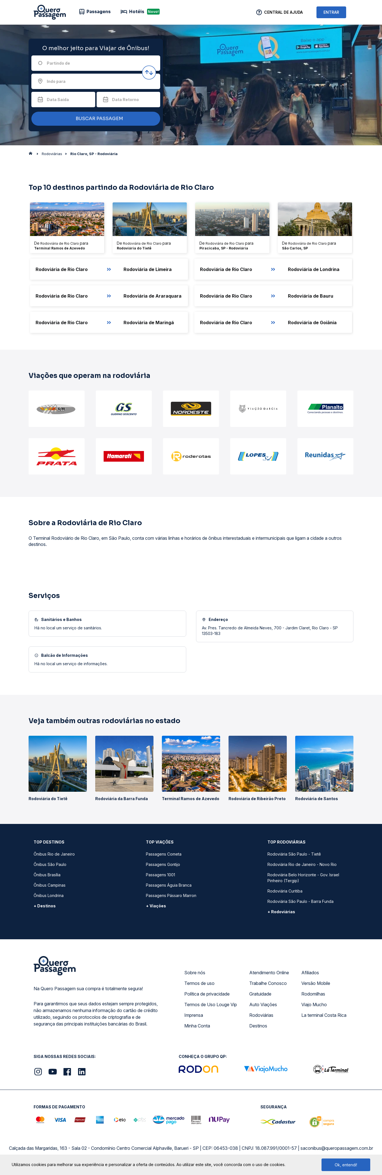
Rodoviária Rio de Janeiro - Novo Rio (302, 864)
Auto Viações (263, 1004)
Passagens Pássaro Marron (171, 895)
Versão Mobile (315, 983)
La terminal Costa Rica (323, 1015)
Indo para (56, 81)
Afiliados (310, 972)
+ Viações (156, 905)
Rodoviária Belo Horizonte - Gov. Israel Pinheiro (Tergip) (303, 877)
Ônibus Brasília (47, 874)
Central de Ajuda (283, 12)
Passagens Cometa (163, 854)
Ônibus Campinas (50, 885)
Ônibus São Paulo (50, 864)
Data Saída (58, 99)
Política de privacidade (207, 994)
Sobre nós (194, 972)
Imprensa (193, 1015)
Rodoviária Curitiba (284, 891)
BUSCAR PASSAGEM (94, 119)
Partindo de (58, 63)
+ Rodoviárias (281, 911)
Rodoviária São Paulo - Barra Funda (300, 901)
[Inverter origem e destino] (149, 72)
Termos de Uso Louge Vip (210, 1004)
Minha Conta (197, 1026)
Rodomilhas (313, 994)
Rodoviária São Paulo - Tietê (294, 854)
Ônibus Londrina (49, 895)
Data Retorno (125, 99)
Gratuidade (260, 994)
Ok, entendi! (346, 1164)
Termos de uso (199, 983)
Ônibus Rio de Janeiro (54, 854)
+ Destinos (45, 905)
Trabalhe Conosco (268, 983)
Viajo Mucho (314, 1004)
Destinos (258, 1026)
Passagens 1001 (160, 874)
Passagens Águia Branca (169, 885)
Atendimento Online (269, 972)
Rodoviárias (261, 1015)
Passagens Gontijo (163, 864)
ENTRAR (331, 12)
